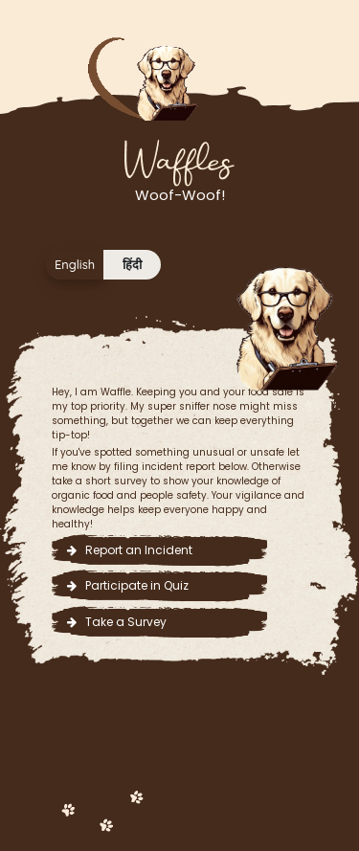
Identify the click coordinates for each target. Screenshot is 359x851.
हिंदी (132, 264)
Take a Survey (117, 622)
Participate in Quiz (128, 585)
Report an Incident (129, 550)
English (75, 264)
